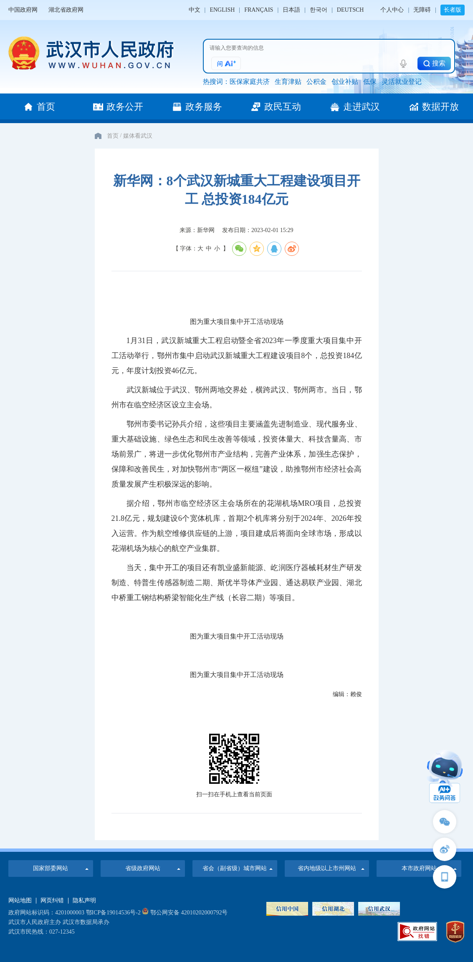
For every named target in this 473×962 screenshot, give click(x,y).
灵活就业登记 (402, 81)
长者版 (452, 10)
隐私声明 (84, 901)
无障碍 (422, 10)
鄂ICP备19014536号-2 (113, 912)
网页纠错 (52, 901)
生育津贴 (288, 81)
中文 (194, 10)
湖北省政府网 (65, 10)
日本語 (291, 10)
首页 (113, 136)
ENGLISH (222, 10)
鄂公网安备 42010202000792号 (185, 912)
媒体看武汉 (137, 136)
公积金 (316, 81)
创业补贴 (344, 81)
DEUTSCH (350, 10)
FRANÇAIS (258, 10)
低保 (370, 81)
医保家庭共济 (250, 81)
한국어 (318, 10)
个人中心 (392, 10)
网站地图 (20, 901)
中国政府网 (23, 10)
